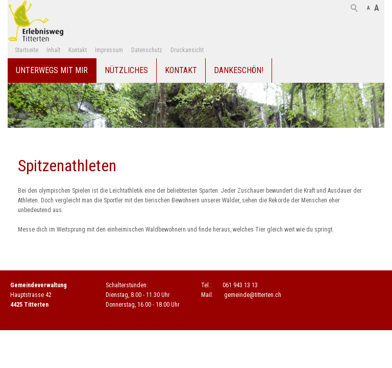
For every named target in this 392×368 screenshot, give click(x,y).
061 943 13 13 (240, 285)
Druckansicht (187, 50)
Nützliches (126, 70)
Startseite (26, 50)
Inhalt (53, 50)
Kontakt (77, 50)
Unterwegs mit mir (52, 70)
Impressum (109, 50)
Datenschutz (146, 50)
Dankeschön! (238, 70)
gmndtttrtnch (252, 294)
